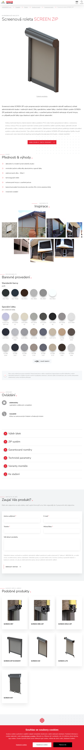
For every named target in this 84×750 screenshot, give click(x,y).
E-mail (46, 516)
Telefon (7, 527)
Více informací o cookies (28, 736)
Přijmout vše (62, 745)
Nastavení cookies (21, 745)
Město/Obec (48, 527)
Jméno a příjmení (10, 516)
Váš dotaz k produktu (11, 537)
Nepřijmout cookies (42, 745)
